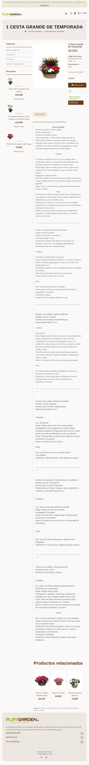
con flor (41, 710)
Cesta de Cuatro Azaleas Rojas (41, 694)
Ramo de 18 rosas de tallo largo (19, 144)
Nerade (49, 752)
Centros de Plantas (35, 31)
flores (60, 708)
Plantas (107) (10, 55)
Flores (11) (9, 59)
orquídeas (65, 708)
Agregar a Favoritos (70, 91)
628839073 (44, 6)
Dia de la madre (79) (13, 50)
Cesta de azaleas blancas (75, 694)
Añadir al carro (19, 99)
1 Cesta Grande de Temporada (54, 31)
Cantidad (71, 78)
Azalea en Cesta (58, 693)
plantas (54, 708)
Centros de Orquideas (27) (15, 64)
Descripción (40, 114)
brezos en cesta (46, 708)
